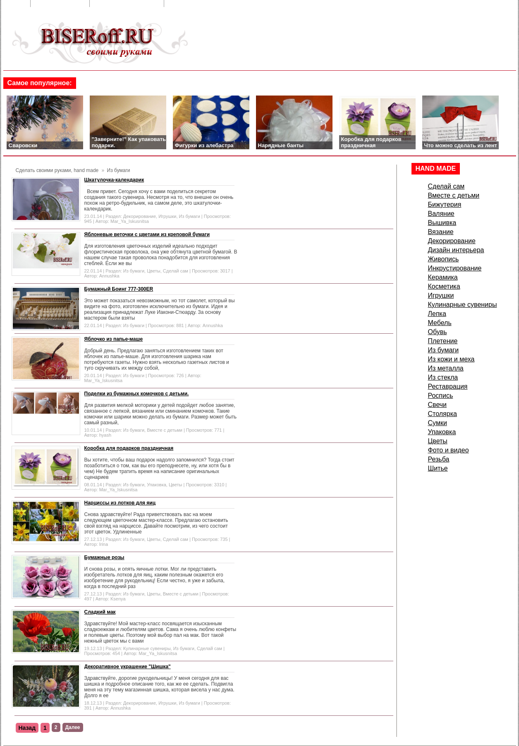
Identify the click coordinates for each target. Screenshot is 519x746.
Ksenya (118, 598)
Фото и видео (448, 450)
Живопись (443, 259)
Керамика (443, 277)
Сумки (437, 422)
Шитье (438, 468)
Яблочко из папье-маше (113, 339)
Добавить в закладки (128, 3)
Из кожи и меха (451, 359)
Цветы (153, 270)
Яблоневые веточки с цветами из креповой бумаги (147, 234)
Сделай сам (175, 270)
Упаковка (156, 484)
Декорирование (139, 216)
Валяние (441, 213)
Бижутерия (445, 204)
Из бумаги (189, 216)
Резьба (439, 459)
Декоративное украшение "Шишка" (127, 666)
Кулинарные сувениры (147, 648)
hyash (105, 435)
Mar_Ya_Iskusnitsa (129, 221)
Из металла (446, 368)
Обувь (437, 331)
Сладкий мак (100, 612)
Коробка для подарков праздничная (129, 448)
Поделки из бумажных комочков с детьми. (136, 394)
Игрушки (167, 216)
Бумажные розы (104, 557)
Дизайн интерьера (456, 249)
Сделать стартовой (199, 3)
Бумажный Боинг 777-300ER (118, 289)
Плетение (443, 340)
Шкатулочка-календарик (114, 180)
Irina (103, 544)
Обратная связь (60, 3)
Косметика (444, 286)
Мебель (440, 322)
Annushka (109, 275)
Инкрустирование (455, 268)
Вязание (441, 231)
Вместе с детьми (164, 430)
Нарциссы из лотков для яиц (120, 503)
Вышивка (442, 222)
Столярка (442, 413)
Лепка (437, 313)
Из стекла (443, 377)
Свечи (437, 404)
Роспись (440, 395)
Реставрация (448, 386)
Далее (72, 727)
